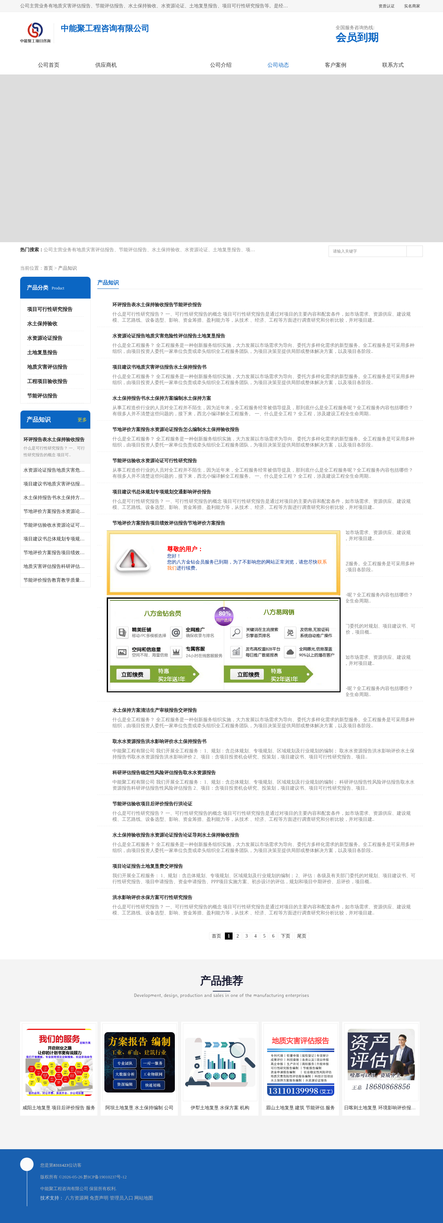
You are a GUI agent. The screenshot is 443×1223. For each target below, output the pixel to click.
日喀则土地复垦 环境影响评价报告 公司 (385, 1107)
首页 (48, 268)
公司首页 (48, 65)
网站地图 (143, 1198)
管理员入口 (121, 1198)
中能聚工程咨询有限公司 (64, 1188)
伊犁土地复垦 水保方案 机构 (220, 1107)
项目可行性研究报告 (49, 309)
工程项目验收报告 (47, 381)
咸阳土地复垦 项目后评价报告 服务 (58, 1107)
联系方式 (393, 65)
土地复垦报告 (42, 352)
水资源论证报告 (44, 338)
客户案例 (335, 65)
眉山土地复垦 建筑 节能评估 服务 (300, 1107)
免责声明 (99, 1198)
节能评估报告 (42, 395)
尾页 (301, 936)
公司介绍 (221, 65)
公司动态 (278, 65)
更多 (82, 419)
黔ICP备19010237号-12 (105, 1176)
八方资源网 (77, 1198)
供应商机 (106, 65)
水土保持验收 (42, 323)
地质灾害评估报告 (47, 367)
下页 (285, 936)
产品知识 (67, 268)
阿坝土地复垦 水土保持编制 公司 (139, 1107)
